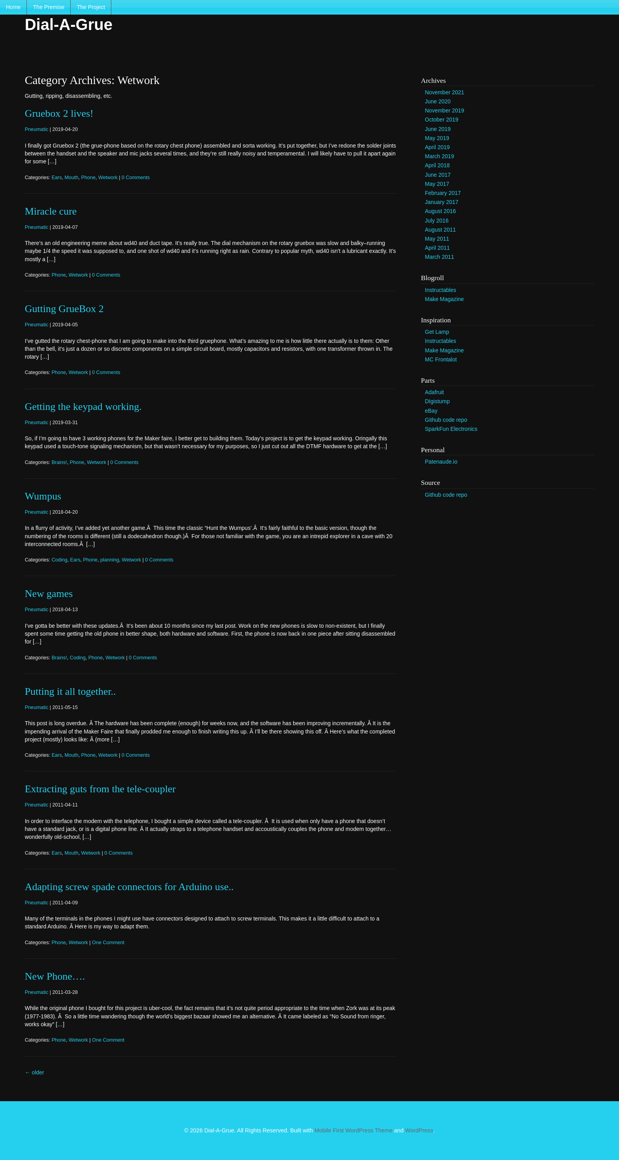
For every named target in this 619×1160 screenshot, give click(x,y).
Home (13, 7)
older (34, 1072)
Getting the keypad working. (83, 406)
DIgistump (437, 401)
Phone (88, 177)
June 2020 (437, 101)
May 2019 (437, 138)
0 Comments (136, 177)
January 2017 (441, 202)
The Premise (48, 7)
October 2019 (441, 119)
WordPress (419, 1130)
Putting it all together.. (70, 691)
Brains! (59, 462)
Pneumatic (37, 129)
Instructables (440, 290)
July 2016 (436, 220)
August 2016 (440, 211)
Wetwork (108, 177)
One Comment (108, 942)
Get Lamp (437, 332)
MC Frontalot (441, 359)
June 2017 (437, 175)
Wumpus (43, 496)
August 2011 (440, 229)
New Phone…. (55, 976)
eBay (431, 411)
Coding (60, 560)
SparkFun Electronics (451, 429)
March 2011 (439, 257)
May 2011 (437, 239)
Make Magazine (444, 299)
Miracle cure (51, 211)
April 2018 (437, 165)
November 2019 (444, 110)
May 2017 (437, 184)
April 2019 (437, 147)
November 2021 (444, 92)
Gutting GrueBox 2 (64, 308)
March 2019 (439, 156)
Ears (57, 177)
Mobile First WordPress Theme (354, 1130)
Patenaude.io (441, 461)
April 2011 (437, 248)
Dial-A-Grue (69, 24)
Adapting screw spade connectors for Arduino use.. (129, 886)
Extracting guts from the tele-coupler (100, 789)
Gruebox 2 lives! (59, 113)
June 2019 (437, 129)
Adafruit (434, 392)
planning (109, 560)
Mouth (72, 177)
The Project (91, 7)
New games (49, 593)
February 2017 (443, 193)
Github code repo (446, 420)
